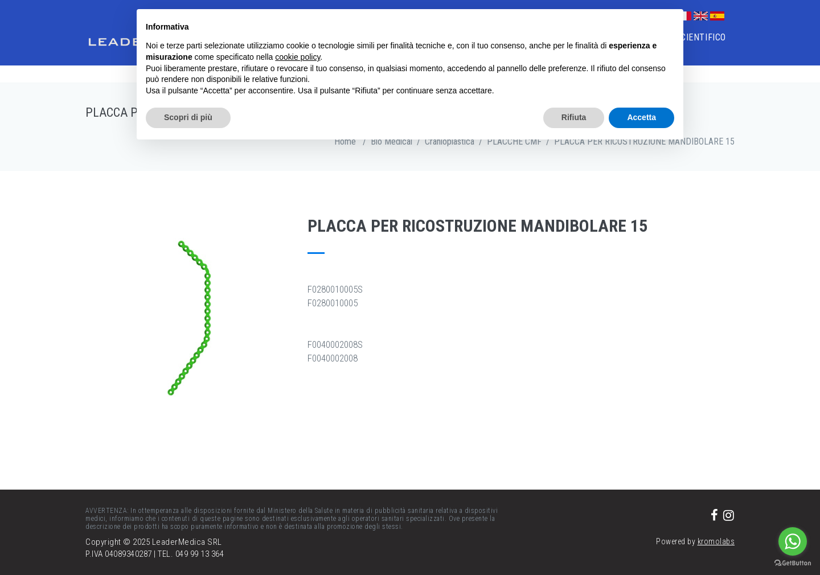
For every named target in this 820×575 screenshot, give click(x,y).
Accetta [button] (641, 117)
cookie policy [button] (297, 56)
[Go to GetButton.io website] (792, 563)
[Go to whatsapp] (792, 541)
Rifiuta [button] (574, 117)
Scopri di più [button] (188, 117)
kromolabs (716, 541)
